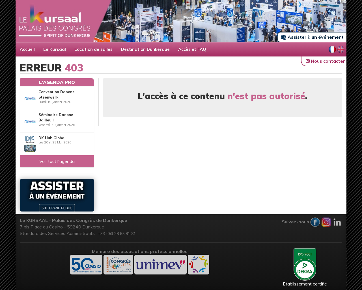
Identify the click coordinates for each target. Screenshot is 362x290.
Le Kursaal (54, 49)
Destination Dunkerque (145, 49)
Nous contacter (325, 61)
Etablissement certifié (305, 267)
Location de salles (93, 49)
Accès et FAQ (192, 49)
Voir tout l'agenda (57, 161)
